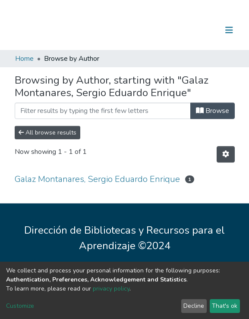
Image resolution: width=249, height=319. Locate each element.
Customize (20, 306)
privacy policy (111, 289)
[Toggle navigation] (229, 30)
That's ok (224, 306)
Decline (193, 306)
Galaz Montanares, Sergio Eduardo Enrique (97, 179)
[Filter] (103, 111)
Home (24, 58)
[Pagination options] (226, 154)
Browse (212, 111)
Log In (202, 30)
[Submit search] (184, 30)
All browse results (47, 132)
